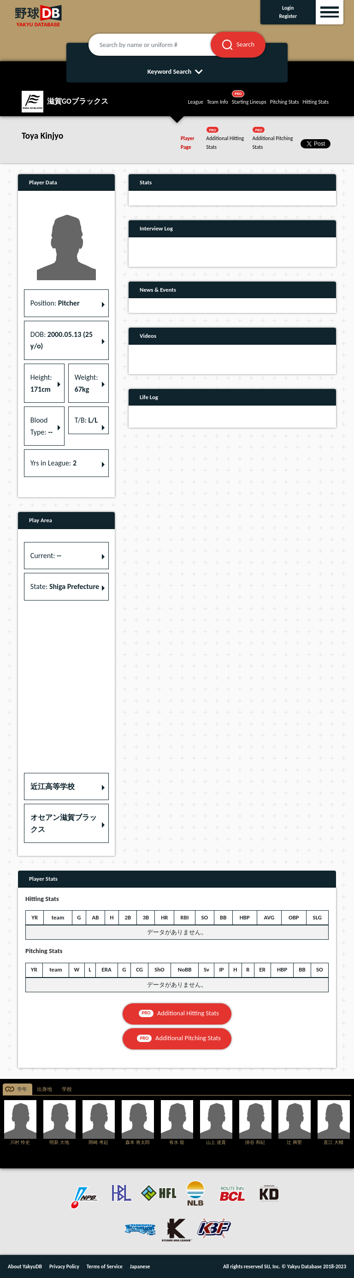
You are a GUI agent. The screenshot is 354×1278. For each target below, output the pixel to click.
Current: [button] (45, 555)
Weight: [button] (86, 383)
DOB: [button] (61, 340)
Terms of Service (105, 1266)
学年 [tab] (22, 1089)
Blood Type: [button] (41, 426)
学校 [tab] (67, 1089)
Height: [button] (41, 383)
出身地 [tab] (44, 1089)
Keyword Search (177, 71)
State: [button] (64, 586)
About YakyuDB (25, 1266)
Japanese (140, 1266)
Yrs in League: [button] (53, 463)
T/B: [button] (86, 420)
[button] (66, 787)
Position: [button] (55, 303)
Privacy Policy (64, 1266)
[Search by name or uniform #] (160, 45)
